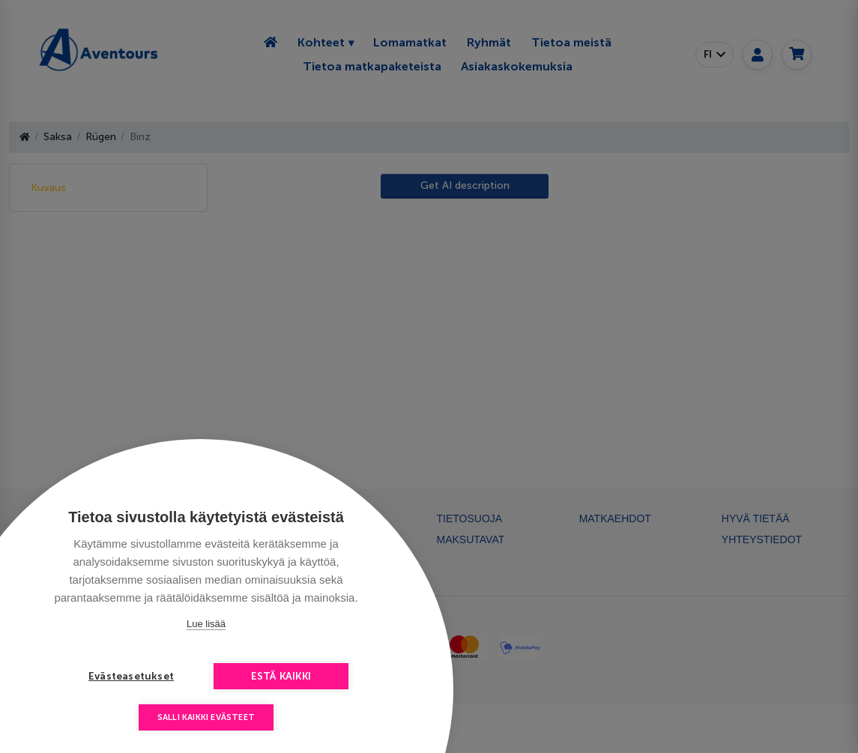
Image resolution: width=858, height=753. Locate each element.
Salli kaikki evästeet (206, 717)
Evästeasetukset (131, 676)
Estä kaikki (281, 676)
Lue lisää (206, 623)
